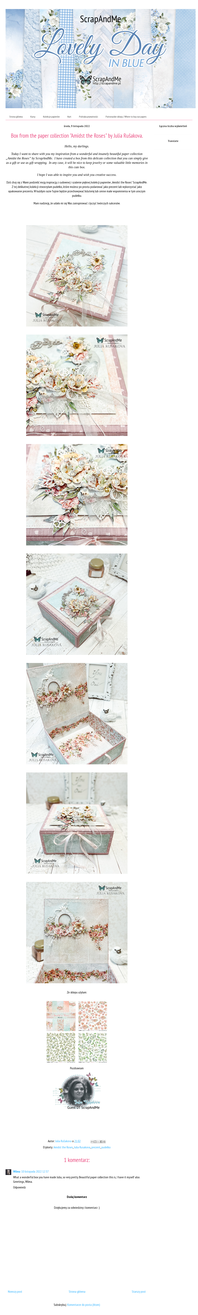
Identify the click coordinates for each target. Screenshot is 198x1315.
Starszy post (139, 1291)
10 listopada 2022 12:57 (35, 1171)
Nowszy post (15, 1291)
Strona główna (16, 116)
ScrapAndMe (100, 19)
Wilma (16, 1171)
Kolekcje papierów (51, 116)
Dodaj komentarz (77, 1197)
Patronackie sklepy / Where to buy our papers (126, 116)
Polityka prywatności (88, 116)
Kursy (32, 116)
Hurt (69, 116)
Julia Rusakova (82, 1147)
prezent (95, 1147)
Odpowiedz (19, 1187)
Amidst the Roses (63, 1147)
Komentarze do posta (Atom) (83, 1305)
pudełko (106, 1147)
